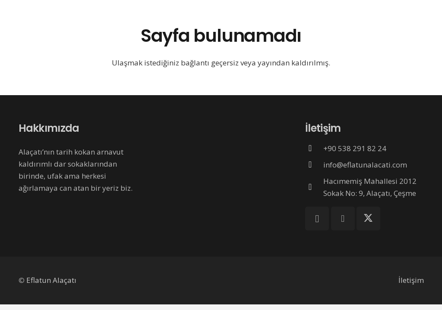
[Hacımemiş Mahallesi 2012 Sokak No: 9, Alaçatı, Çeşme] (314, 187)
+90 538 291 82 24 (354, 148)
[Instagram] (317, 218)
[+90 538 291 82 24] (314, 148)
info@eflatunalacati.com (365, 165)
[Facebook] (343, 218)
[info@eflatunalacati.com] (314, 164)
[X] (368, 218)
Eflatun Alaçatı (51, 280)
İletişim (411, 280)
